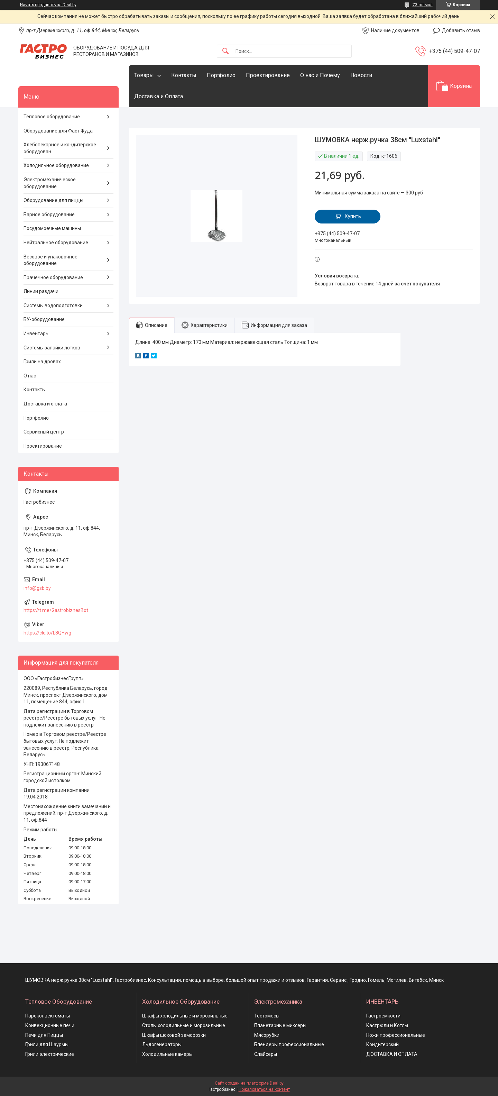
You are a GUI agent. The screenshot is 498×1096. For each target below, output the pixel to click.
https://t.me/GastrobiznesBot (56, 610)
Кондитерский (382, 1044)
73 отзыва (423, 4)
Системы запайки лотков (52, 347)
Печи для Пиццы (44, 1035)
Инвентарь (36, 333)
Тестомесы (266, 1016)
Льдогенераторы (162, 1044)
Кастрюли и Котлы (387, 1025)
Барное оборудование (49, 214)
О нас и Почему (320, 75)
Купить (353, 216)
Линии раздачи (41, 291)
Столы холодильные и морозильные (183, 1025)
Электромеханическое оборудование (50, 183)
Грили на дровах (42, 361)
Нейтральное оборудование (56, 242)
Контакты (183, 75)
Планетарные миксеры (280, 1025)
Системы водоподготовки (53, 305)
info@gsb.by (37, 588)
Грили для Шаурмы (46, 1044)
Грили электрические (49, 1054)
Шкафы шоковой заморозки (174, 1035)
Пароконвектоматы (47, 1016)
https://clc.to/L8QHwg (47, 633)
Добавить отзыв (461, 30)
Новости (361, 75)
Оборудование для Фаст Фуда (58, 131)
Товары (144, 75)
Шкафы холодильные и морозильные (185, 1016)
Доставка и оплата (45, 404)
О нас (30, 375)
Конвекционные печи (49, 1025)
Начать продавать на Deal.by (48, 4)
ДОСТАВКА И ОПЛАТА (391, 1054)
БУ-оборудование (44, 319)
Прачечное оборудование (53, 277)
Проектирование (268, 75)
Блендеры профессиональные (289, 1044)
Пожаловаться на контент (264, 1089)
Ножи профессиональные (395, 1035)
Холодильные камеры (167, 1054)
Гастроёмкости (383, 1016)
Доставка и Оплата (158, 96)
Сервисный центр (44, 432)
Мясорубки (266, 1035)
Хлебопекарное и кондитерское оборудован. (60, 148)
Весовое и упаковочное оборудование (50, 260)
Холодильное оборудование (56, 165)
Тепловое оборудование (52, 116)
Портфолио (221, 75)
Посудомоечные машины (52, 228)
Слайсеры (265, 1054)
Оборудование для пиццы (53, 200)
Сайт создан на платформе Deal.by (249, 1083)
